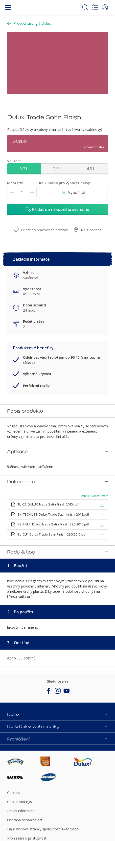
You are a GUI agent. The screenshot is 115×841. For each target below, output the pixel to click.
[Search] (85, 7)
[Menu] (8, 7)
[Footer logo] (23, 727)
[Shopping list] (95, 7)
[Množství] (22, 192)
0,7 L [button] (24, 168)
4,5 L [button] (91, 168)
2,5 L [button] (57, 168)
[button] (105, 7)
